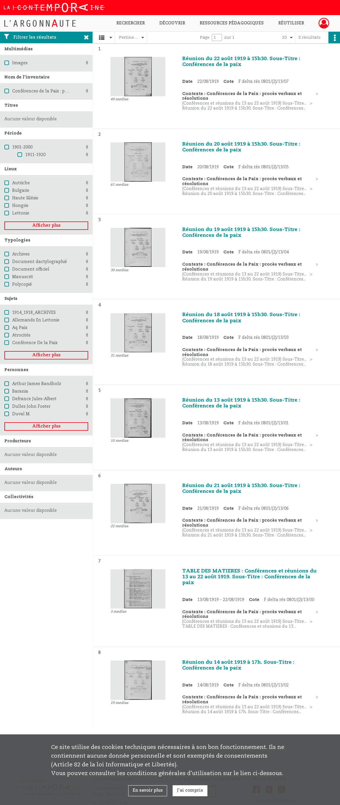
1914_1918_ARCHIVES (34, 313)
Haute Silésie (25, 198)
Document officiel (30, 269)
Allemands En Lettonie (35, 320)
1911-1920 (35, 155)
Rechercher (130, 23)
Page (204, 37)
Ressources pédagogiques (232, 23)
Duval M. (21, 414)
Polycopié (22, 284)
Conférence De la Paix (34, 343)
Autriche (21, 183)
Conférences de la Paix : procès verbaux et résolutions (67, 91)
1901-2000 (22, 147)
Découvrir (172, 23)
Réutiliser (291, 23)
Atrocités (21, 335)
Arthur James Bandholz (36, 384)
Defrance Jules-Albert (34, 399)
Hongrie (20, 206)
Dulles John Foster (31, 407)
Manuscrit (22, 277)
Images (20, 63)
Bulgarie (20, 191)
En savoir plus (148, 790)
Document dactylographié (39, 262)
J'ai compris (190, 790)
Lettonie (20, 213)
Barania (20, 391)
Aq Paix (19, 328)
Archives (21, 254)
